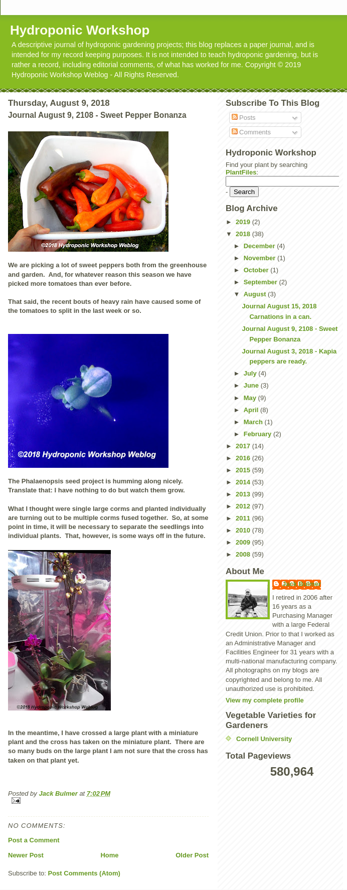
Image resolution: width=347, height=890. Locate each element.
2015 (244, 470)
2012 (244, 506)
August (256, 294)
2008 (244, 554)
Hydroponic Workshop (79, 30)
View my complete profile (265, 700)
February (258, 434)
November (260, 258)
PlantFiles (241, 172)
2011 (244, 518)
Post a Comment (34, 840)
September (261, 282)
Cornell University (264, 739)
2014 (244, 482)
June (252, 385)
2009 (244, 542)
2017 (244, 446)
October (257, 270)
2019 (244, 222)
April (252, 410)
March (254, 422)
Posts (244, 117)
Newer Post (26, 855)
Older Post (192, 855)
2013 (244, 494)
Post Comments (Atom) (84, 873)
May (251, 398)
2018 (244, 234)
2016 (244, 458)
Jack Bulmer (301, 584)
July (251, 373)
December (260, 246)
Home (109, 855)
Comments (251, 132)
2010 (244, 530)
